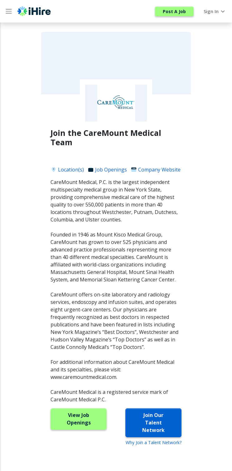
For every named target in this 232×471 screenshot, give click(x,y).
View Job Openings (79, 419)
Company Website (156, 169)
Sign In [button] (215, 11)
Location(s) (67, 169)
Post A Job (174, 11)
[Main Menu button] (8, 11)
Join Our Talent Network (153, 423)
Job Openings (107, 169)
